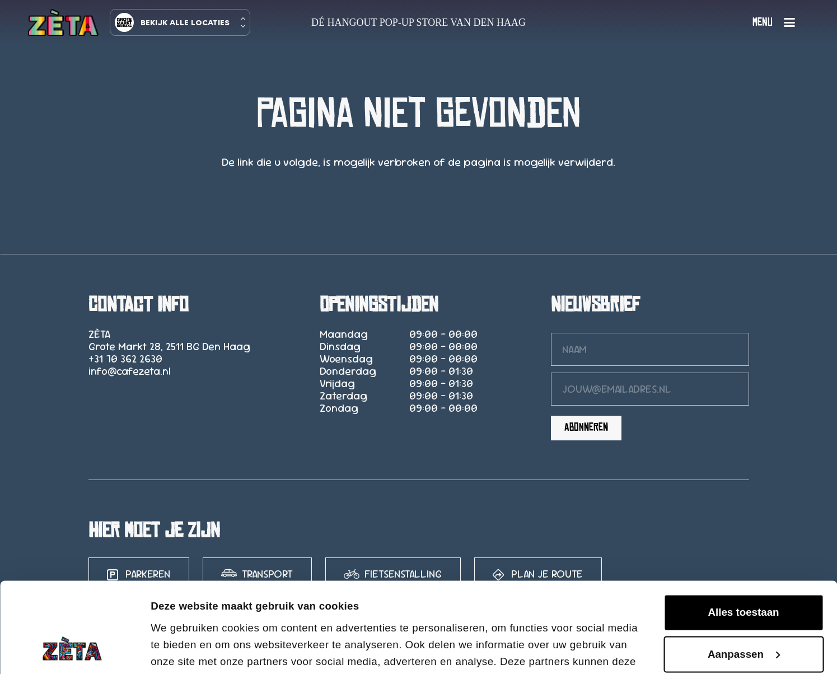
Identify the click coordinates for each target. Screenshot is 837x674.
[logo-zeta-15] (63, 22)
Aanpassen (744, 570)
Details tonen (184, 650)
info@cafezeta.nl (129, 371)
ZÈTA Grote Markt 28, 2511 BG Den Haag (169, 340)
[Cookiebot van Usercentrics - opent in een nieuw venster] (72, 650)
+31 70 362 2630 (125, 359)
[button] (774, 22)
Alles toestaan (743, 528)
